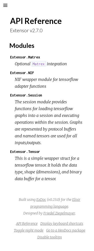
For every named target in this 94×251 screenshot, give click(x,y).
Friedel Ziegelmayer (59, 213)
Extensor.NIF (22, 73)
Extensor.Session (26, 95)
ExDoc (41, 199)
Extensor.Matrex (25, 57)
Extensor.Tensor (25, 151)
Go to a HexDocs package (65, 230)
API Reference (27, 223)
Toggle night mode (28, 230)
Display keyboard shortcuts (61, 224)
